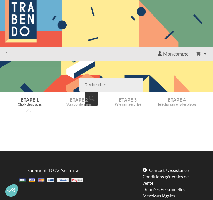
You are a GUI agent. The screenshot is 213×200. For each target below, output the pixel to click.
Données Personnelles (164, 158)
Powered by (151, 174)
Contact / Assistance (169, 139)
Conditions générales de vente (166, 149)
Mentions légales (159, 165)
